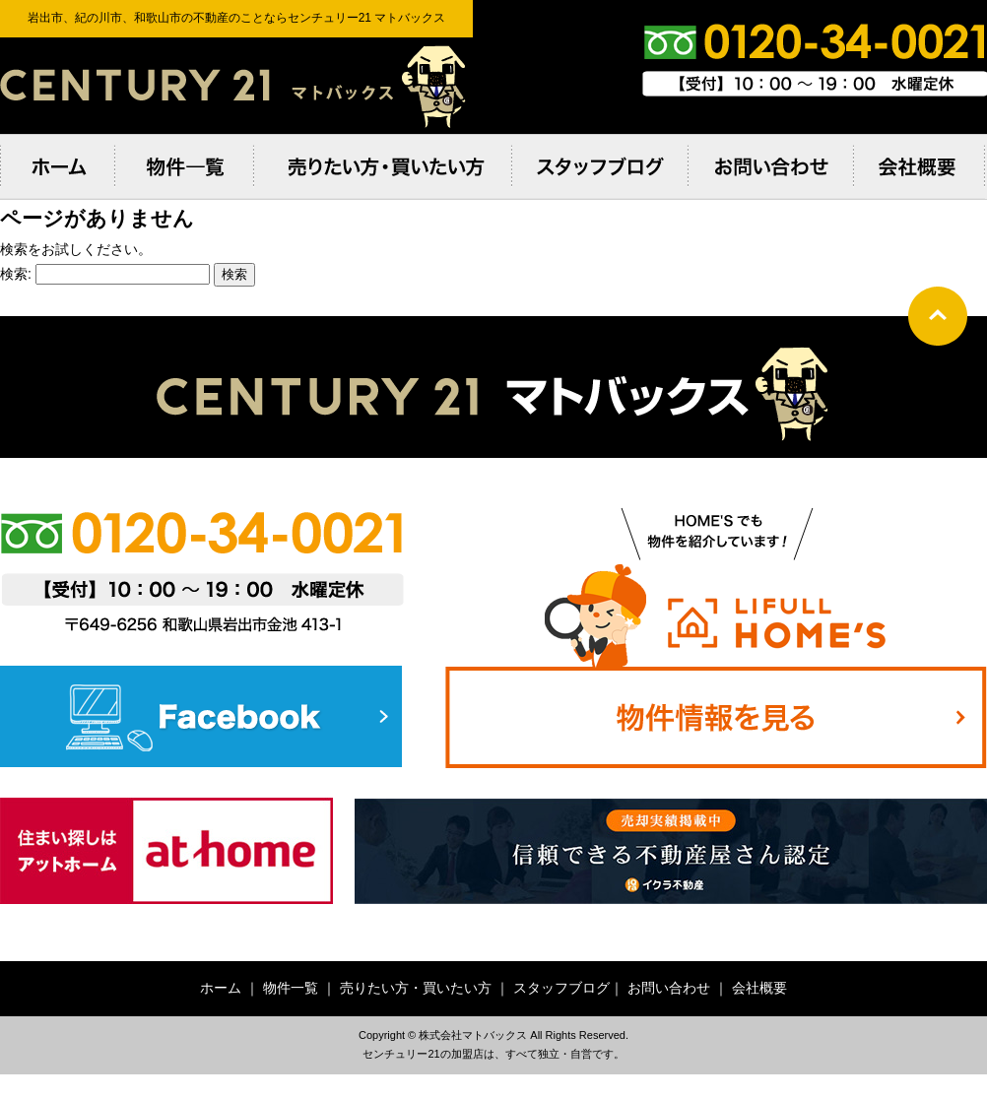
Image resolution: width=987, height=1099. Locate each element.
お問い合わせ (668, 988)
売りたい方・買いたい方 (416, 988)
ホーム (220, 988)
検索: (16, 274)
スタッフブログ (561, 988)
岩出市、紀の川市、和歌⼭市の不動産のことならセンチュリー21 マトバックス (236, 85)
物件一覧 (290, 988)
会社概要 (759, 988)
